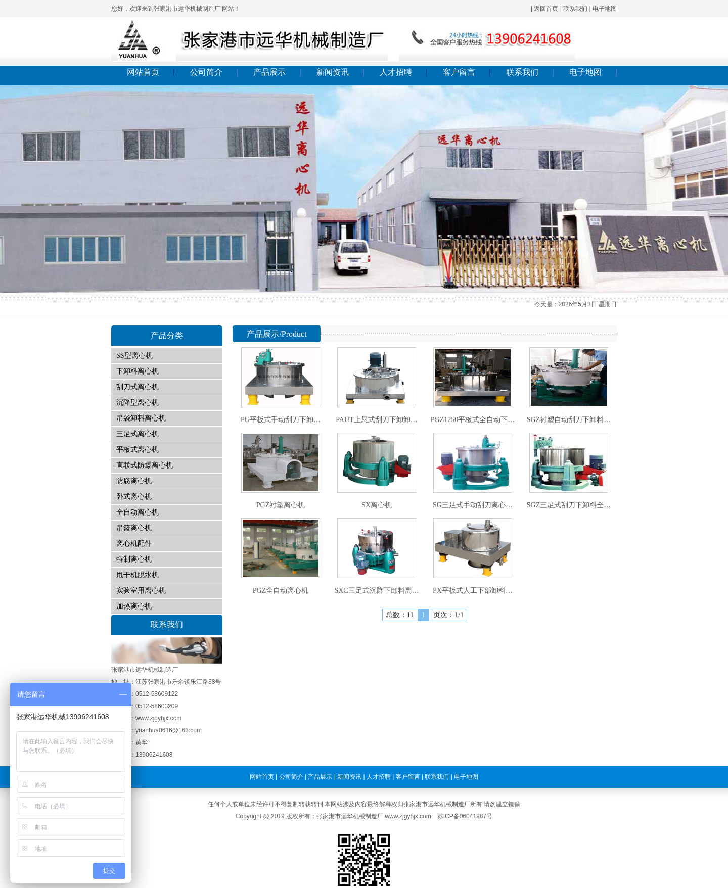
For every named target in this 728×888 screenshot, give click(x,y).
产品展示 (269, 72)
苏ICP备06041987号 (464, 816)
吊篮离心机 (134, 528)
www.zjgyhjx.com (408, 816)
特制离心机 (134, 559)
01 (364, 189)
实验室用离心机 (141, 590)
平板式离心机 (137, 449)
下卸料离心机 (137, 371)
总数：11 (400, 615)
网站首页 (143, 72)
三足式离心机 (137, 434)
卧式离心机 (134, 496)
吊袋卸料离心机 (141, 418)
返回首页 (546, 8)
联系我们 (575, 8)
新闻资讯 (332, 72)
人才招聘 (396, 72)
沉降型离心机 (137, 402)
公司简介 (206, 72)
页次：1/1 (448, 615)
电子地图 (605, 8)
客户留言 (459, 72)
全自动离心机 (137, 512)
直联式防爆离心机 (144, 465)
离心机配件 (134, 543)
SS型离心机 (134, 355)
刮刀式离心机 (137, 387)
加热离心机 (134, 606)
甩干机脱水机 (137, 575)
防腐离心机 (134, 481)
